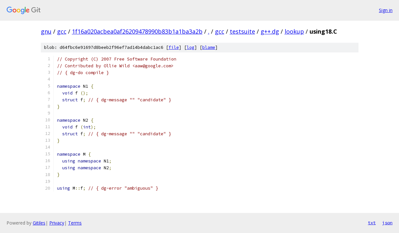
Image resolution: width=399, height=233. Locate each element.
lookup (294, 31)
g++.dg (270, 31)
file (174, 47)
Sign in (386, 10)
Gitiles (39, 223)
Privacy (56, 223)
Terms (75, 223)
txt (372, 223)
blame (208, 47)
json (387, 223)
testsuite (242, 31)
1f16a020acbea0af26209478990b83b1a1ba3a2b (137, 31)
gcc (61, 31)
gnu (46, 31)
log (190, 47)
